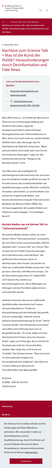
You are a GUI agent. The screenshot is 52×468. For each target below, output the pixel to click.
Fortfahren (26, 461)
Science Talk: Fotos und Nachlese (25, 22)
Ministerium (26, 406)
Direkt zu (26, 414)
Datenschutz (31, 452)
